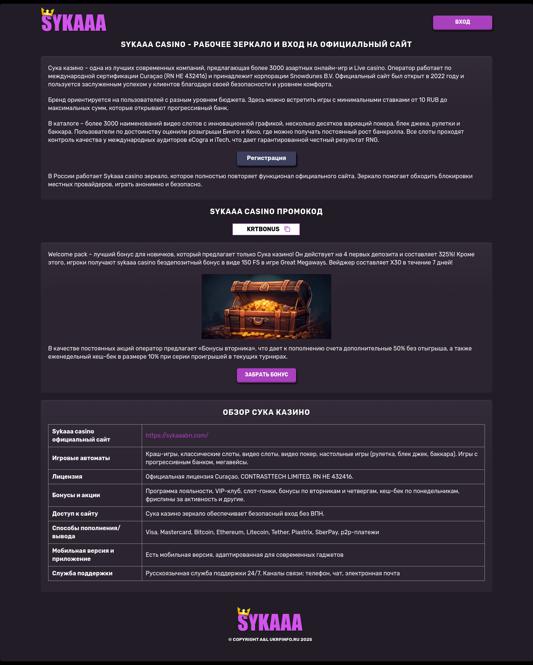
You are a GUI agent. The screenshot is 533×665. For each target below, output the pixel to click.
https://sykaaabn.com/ (177, 435)
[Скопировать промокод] (287, 229)
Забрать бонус (266, 375)
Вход (462, 22)
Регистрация (266, 158)
